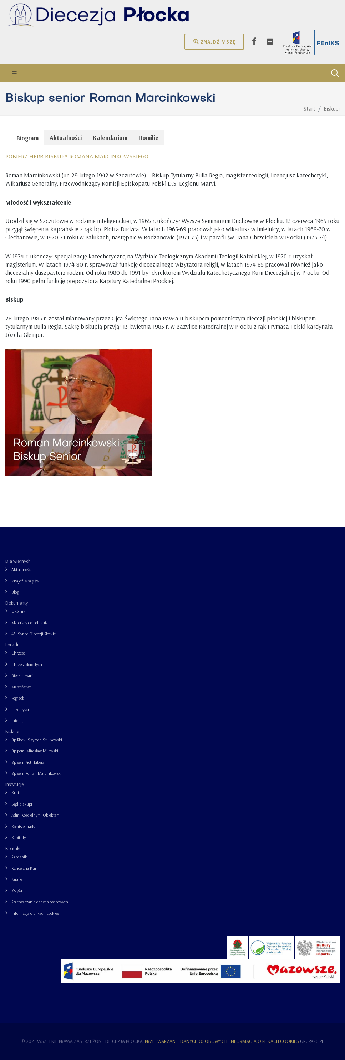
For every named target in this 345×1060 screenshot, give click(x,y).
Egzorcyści (20, 709)
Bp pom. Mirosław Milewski (34, 750)
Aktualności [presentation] (66, 137)
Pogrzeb (17, 698)
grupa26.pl (312, 1041)
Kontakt (13, 848)
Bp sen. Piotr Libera (27, 762)
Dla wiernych (18, 561)
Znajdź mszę (214, 41)
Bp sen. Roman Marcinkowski (36, 773)
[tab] (27, 137)
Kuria (16, 792)
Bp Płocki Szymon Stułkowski (36, 739)
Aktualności (21, 569)
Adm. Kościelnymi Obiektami (36, 815)
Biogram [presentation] (27, 138)
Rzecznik (19, 856)
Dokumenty (16, 603)
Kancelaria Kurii (25, 868)
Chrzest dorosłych (26, 664)
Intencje (18, 720)
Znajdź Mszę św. (25, 581)
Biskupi (12, 731)
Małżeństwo (21, 687)
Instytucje (14, 784)
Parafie (16, 879)
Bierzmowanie (23, 675)
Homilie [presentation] (148, 137)
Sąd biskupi (21, 804)
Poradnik (14, 644)
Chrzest (18, 653)
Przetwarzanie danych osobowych (39, 901)
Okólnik (18, 611)
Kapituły (18, 837)
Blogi (15, 592)
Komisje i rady (23, 826)
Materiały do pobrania (29, 622)
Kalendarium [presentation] (110, 137)
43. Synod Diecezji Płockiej (34, 633)
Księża (16, 890)
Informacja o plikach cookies (35, 913)
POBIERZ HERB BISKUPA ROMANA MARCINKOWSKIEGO (76, 156)
